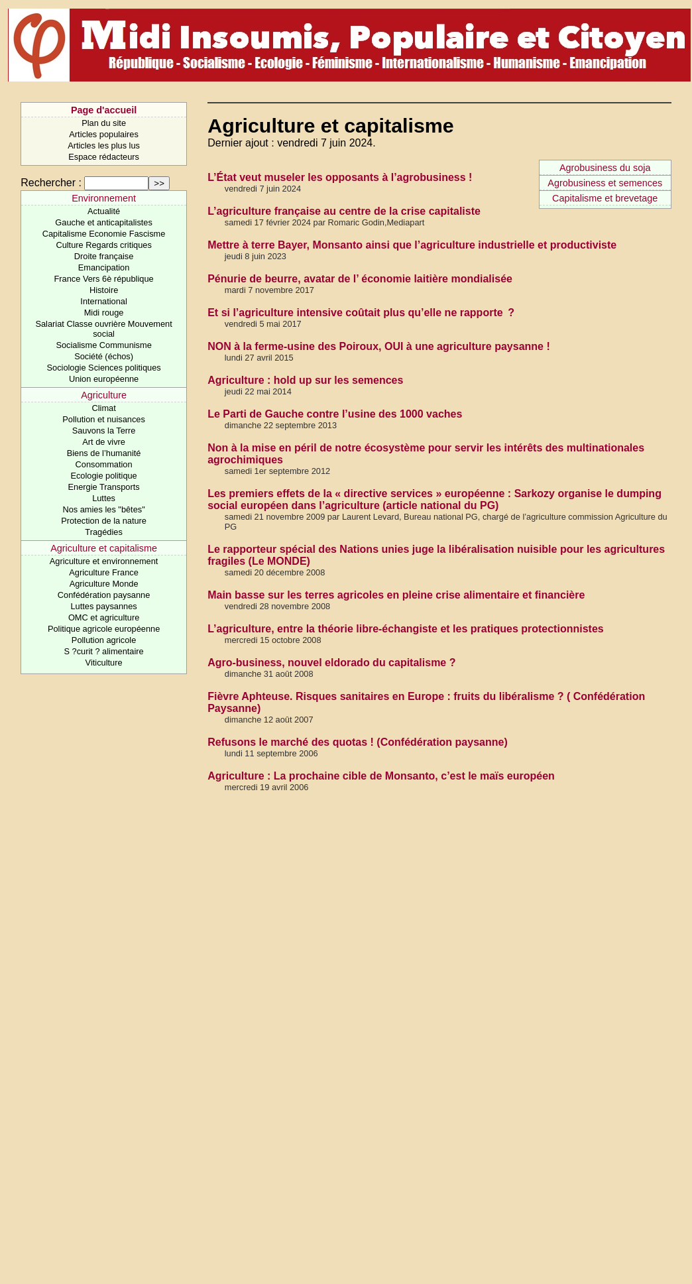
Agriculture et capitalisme (103, 548)
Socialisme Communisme (103, 345)
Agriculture (104, 395)
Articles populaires (104, 134)
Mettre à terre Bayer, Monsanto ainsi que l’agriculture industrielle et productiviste (411, 245)
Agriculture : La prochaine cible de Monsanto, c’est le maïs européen (381, 776)
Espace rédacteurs (103, 157)
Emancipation (104, 267)
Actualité (103, 211)
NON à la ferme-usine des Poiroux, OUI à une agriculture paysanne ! (378, 346)
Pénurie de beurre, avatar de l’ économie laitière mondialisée (359, 278)
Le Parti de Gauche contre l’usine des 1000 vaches (334, 414)
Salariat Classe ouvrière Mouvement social (103, 329)
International (103, 301)
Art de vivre (103, 442)
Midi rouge (104, 313)
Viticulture (104, 663)
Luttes (103, 498)
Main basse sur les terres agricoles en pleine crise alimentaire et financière (396, 595)
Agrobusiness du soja (605, 167)
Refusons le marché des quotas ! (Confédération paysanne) (357, 742)
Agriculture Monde (104, 584)
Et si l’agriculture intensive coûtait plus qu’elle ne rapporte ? (360, 312)
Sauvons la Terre (104, 431)
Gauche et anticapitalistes (103, 222)
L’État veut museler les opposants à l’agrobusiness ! (339, 177)
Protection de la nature (103, 521)
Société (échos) (103, 356)
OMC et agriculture (103, 617)
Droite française (104, 256)
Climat (103, 408)
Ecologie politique (103, 476)
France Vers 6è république (104, 279)
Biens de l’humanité (104, 453)
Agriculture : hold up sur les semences (305, 380)
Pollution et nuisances (103, 419)
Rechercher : (51, 182)
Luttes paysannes (103, 606)
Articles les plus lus (104, 145)
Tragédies (103, 532)
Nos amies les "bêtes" (103, 509)
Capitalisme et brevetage (605, 198)
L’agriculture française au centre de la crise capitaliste (344, 211)
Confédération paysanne (104, 595)
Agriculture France (104, 572)
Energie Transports (104, 487)
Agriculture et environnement (104, 561)
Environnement (104, 198)
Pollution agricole (104, 640)
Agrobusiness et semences (605, 183)
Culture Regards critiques (103, 245)
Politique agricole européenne (104, 629)
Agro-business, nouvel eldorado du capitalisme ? (331, 662)
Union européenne (104, 379)
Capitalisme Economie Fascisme (104, 234)
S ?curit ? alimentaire (103, 651)
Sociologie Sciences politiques (104, 368)
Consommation (104, 464)
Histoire (103, 290)
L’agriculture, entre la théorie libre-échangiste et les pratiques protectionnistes (405, 628)
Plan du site (104, 123)
